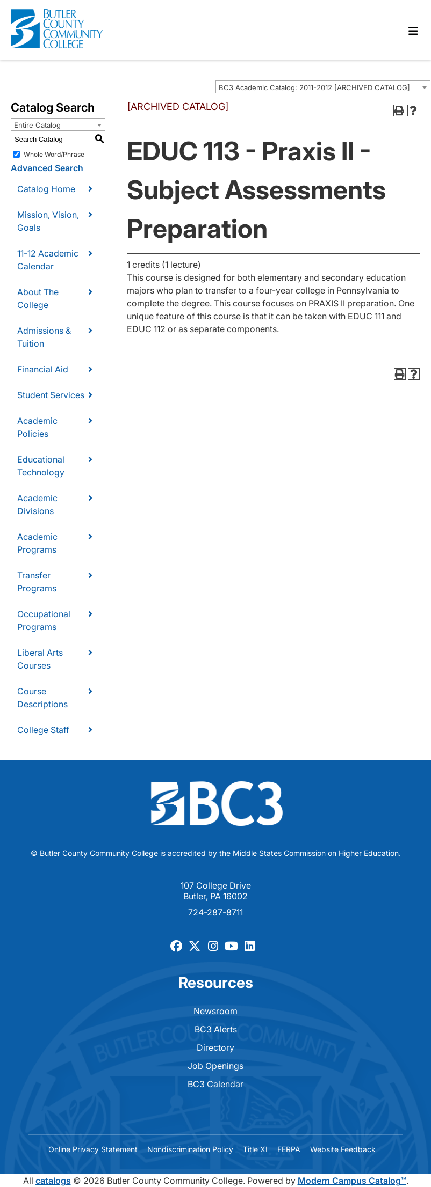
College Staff (43, 729)
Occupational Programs (43, 620)
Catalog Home (46, 189)
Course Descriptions (42, 697)
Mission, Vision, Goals (48, 221)
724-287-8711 (215, 912)
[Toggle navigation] (413, 31)
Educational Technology (40, 466)
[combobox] (323, 86)
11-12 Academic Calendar (47, 260)
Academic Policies (37, 427)
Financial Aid (42, 369)
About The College (38, 298)
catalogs (53, 1180)
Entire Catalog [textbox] (37, 125)
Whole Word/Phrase (54, 154)
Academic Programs (37, 543)
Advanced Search (47, 168)
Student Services (50, 395)
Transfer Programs (36, 582)
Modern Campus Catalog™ (352, 1180)
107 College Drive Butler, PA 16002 (216, 891)
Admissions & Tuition (44, 337)
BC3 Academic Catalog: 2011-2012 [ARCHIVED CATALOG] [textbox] (314, 87)
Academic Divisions (37, 504)
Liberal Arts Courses (40, 659)
